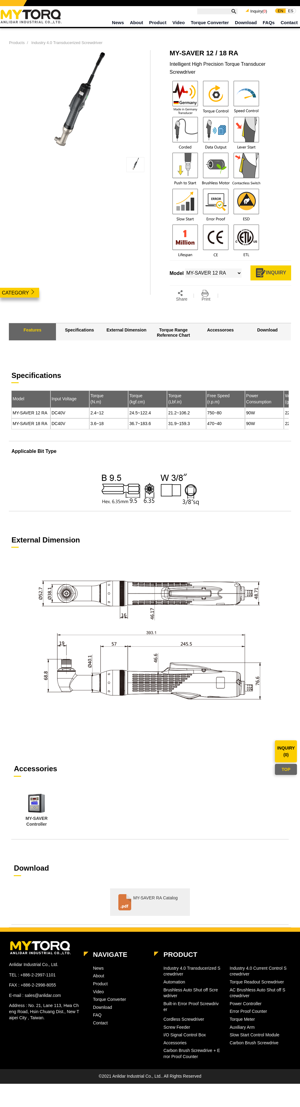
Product (158, 25)
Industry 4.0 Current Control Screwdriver (258, 979)
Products (16, 49)
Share (181, 303)
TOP (286, 769)
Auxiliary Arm (242, 1035)
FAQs (269, 25)
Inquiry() (258, 14)
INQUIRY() (286, 751)
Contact (289, 25)
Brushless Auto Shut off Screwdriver (190, 1001)
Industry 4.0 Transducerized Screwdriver (66, 49)
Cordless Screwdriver (183, 1027)
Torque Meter (242, 1027)
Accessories (174, 1051)
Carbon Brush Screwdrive (254, 1051)
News (118, 25)
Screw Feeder (176, 1035)
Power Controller (245, 1012)
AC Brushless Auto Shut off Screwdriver (257, 1001)
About (136, 25)
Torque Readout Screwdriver (257, 990)
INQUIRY (270, 280)
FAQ (97, 1023)
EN (280, 14)
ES (290, 14)
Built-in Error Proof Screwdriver (191, 1015)
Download (246, 25)
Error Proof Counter (248, 1020)
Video (178, 25)
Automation (174, 990)
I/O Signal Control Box (184, 1043)
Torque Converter (210, 25)
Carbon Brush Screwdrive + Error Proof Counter (191, 1062)
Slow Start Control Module (255, 1043)
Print (206, 303)
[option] (36, 819)
